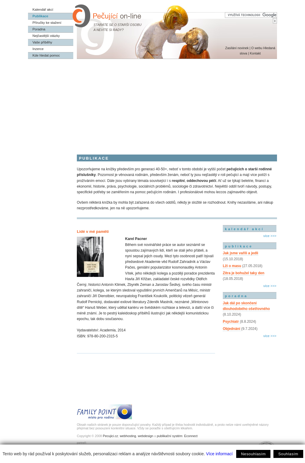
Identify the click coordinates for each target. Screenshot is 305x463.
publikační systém (169, 436)
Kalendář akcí (42, 9)
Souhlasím (288, 454)
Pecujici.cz (110, 436)
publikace (239, 246)
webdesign (145, 436)
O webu (256, 48)
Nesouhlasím (253, 454)
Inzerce (37, 49)
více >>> (269, 236)
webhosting (128, 436)
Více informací (219, 453)
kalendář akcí (244, 229)
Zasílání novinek (237, 48)
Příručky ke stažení (46, 22)
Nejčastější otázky (46, 36)
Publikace (40, 16)
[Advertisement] (152, 103)
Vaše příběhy (42, 42)
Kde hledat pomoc (46, 55)
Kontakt (255, 53)
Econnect (190, 436)
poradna (236, 296)
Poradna (38, 29)
